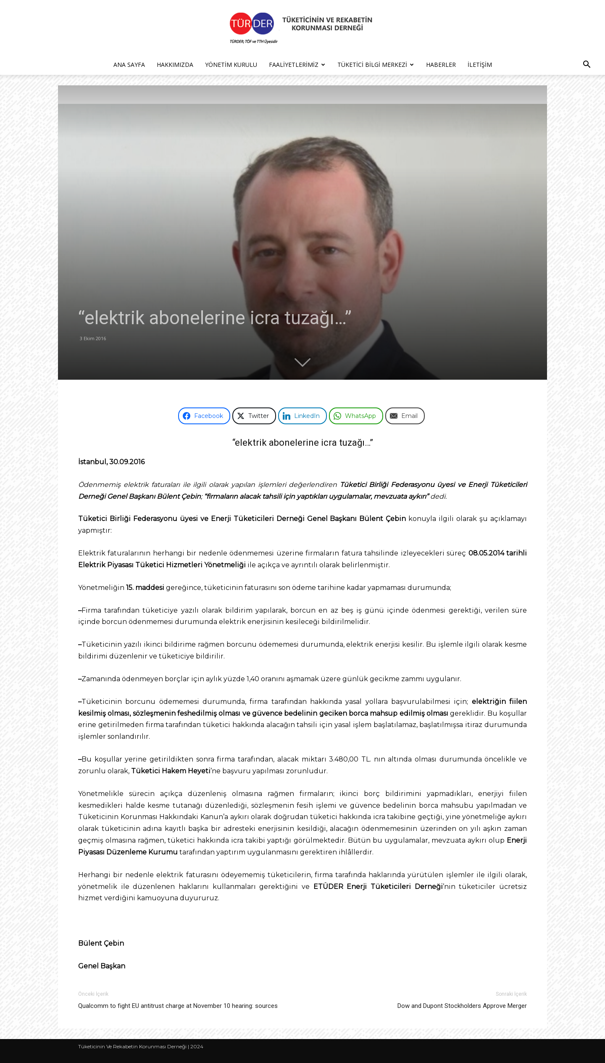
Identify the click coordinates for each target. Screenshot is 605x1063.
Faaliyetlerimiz (297, 65)
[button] (586, 65)
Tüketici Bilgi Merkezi (375, 65)
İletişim (480, 65)
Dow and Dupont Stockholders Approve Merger (462, 1006)
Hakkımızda (175, 65)
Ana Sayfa (129, 65)
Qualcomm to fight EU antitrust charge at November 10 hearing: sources (178, 1006)
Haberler (441, 65)
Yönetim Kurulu (231, 65)
